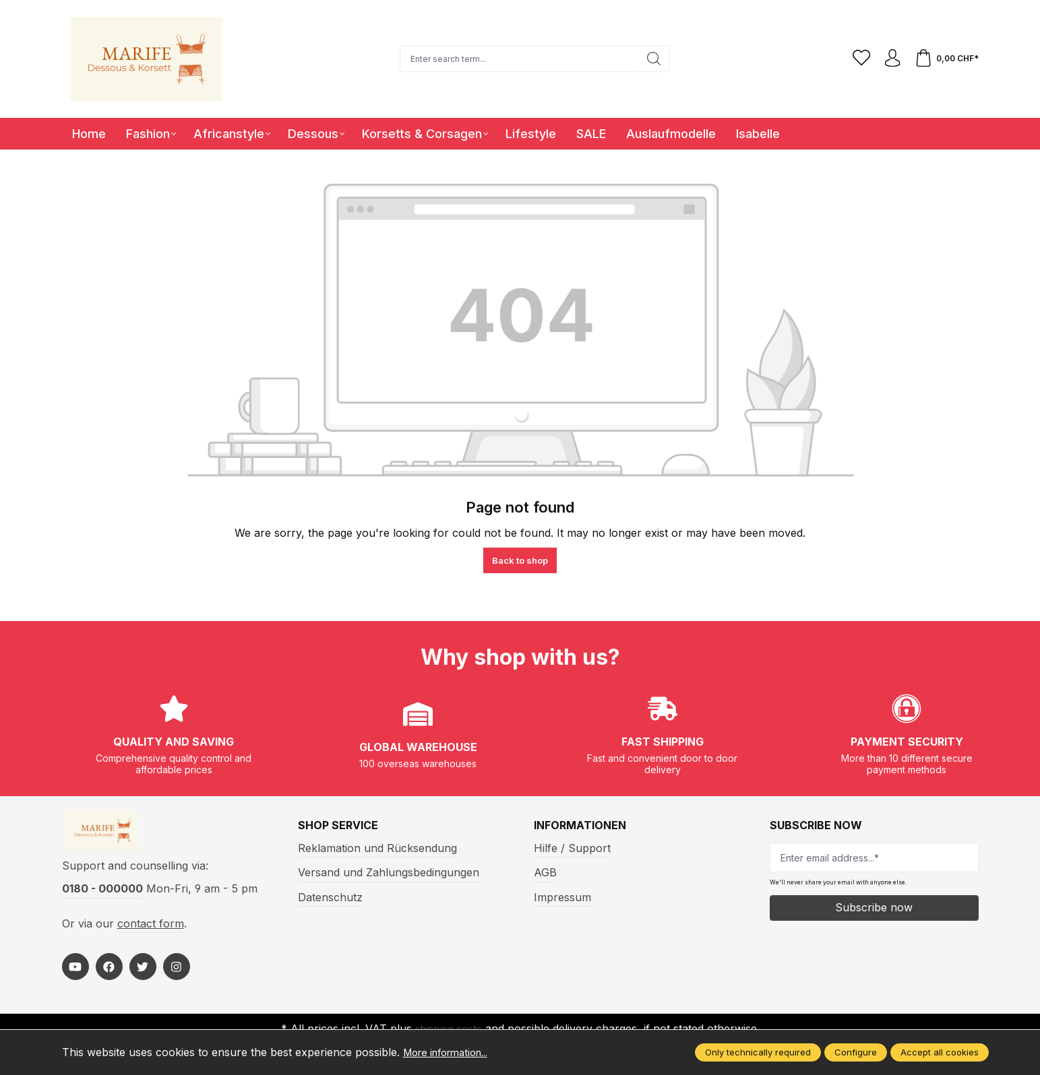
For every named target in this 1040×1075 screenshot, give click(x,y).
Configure (855, 1052)
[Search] (651, 58)
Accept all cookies (939, 1052)
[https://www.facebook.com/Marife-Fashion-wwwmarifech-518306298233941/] (109, 973)
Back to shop (520, 560)
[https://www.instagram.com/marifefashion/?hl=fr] (176, 973)
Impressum (562, 897)
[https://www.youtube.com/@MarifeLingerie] (75, 973)
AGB (545, 872)
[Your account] (889, 58)
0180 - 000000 (102, 895)
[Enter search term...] (516, 58)
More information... (452, 1052)
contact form (150, 929)
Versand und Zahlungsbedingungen (388, 872)
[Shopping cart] (946, 58)
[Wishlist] (855, 58)
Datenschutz (330, 897)
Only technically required (758, 1052)
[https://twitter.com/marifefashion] (142, 973)
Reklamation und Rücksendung (377, 848)
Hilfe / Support (572, 848)
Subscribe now (874, 907)
